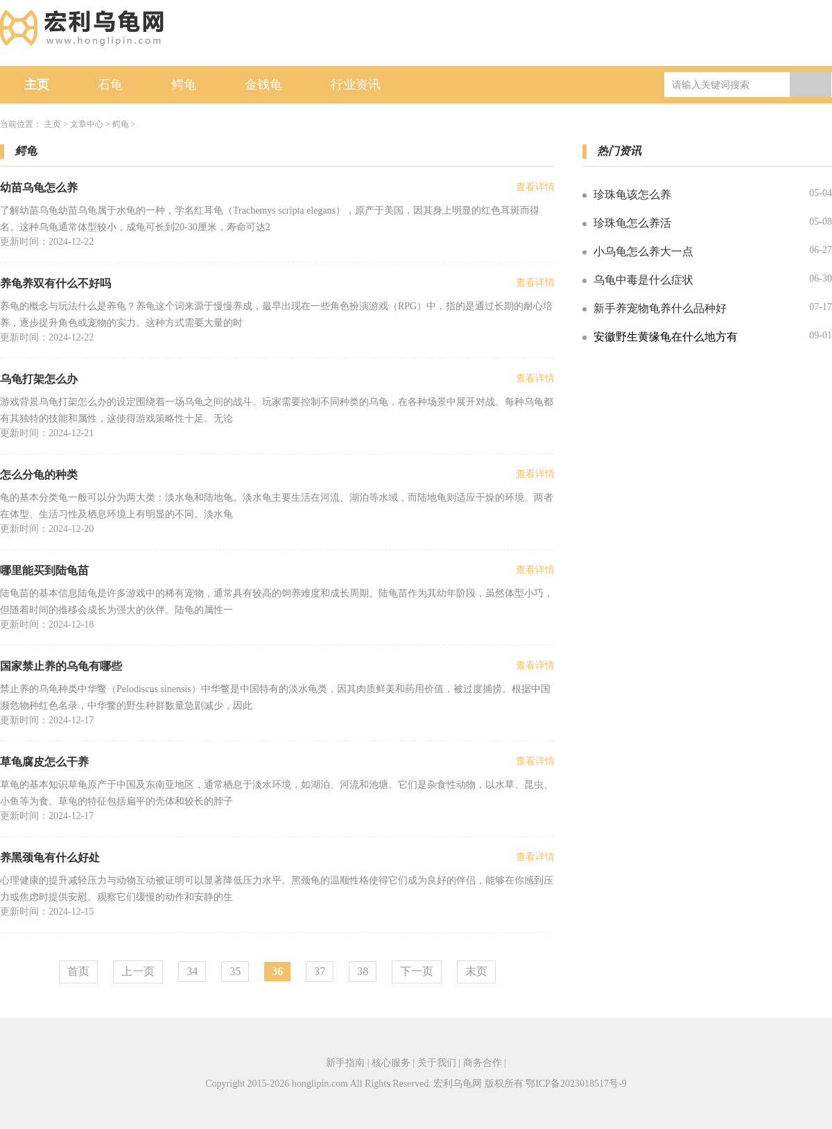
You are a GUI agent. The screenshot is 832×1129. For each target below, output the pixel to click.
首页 (78, 971)
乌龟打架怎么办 (39, 379)
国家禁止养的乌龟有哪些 (61, 666)
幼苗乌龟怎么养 (39, 187)
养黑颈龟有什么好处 (50, 857)
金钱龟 (263, 85)
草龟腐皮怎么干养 (44, 762)
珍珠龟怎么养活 (632, 223)
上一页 (138, 971)
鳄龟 (183, 85)
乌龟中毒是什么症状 (643, 280)
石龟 (110, 85)
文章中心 (86, 124)
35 (235, 971)
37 (319, 971)
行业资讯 (356, 85)
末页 (476, 971)
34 (192, 971)
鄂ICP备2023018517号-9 (576, 1083)
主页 (36, 85)
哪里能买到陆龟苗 (44, 570)
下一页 (416, 971)
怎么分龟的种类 (39, 475)
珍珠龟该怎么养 (632, 194)
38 (362, 971)
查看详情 (535, 187)
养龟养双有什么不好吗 (55, 283)
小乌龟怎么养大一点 (643, 251)
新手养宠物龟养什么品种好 (660, 308)
